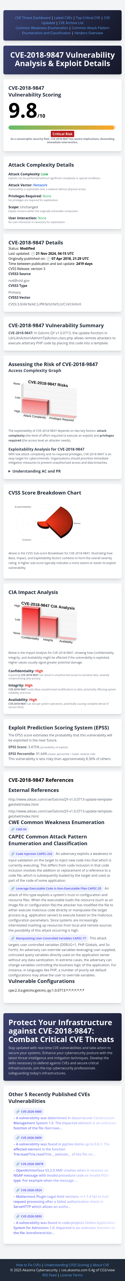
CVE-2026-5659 (31, 1138)
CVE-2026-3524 (31, 1190)
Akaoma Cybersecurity (40, 1270)
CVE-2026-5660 (31, 1111)
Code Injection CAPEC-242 (34, 854)
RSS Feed (49, 1275)
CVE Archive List (71, 22)
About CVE (101, 1265)
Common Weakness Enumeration (42, 28)
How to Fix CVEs (28, 1265)
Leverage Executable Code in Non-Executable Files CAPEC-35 (58, 888)
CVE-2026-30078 (32, 1164)
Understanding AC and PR (36, 471)
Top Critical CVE (88, 17)
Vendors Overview (88, 33)
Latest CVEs (63, 17)
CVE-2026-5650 (31, 1216)
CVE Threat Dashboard (33, 17)
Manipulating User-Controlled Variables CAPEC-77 (51, 938)
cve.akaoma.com (74, 1270)
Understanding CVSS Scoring (66, 1265)
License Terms (71, 1275)
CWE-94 (21, 829)
